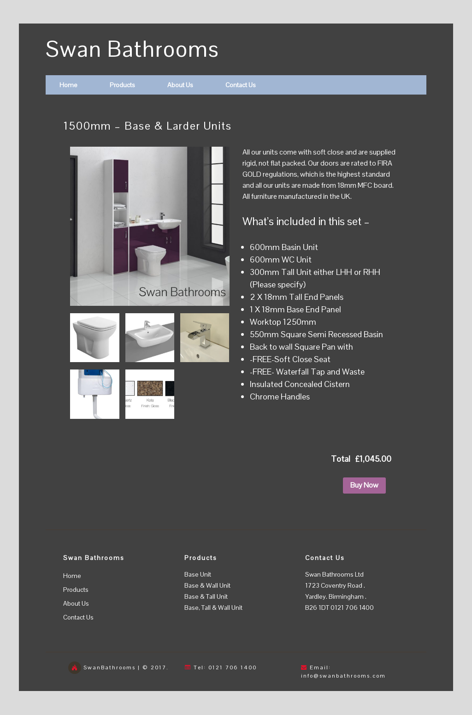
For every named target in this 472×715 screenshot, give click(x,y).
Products (122, 85)
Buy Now (364, 485)
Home (68, 85)
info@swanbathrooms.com (343, 675)
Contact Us (240, 85)
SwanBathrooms (109, 667)
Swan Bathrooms (132, 49)
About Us (180, 85)
